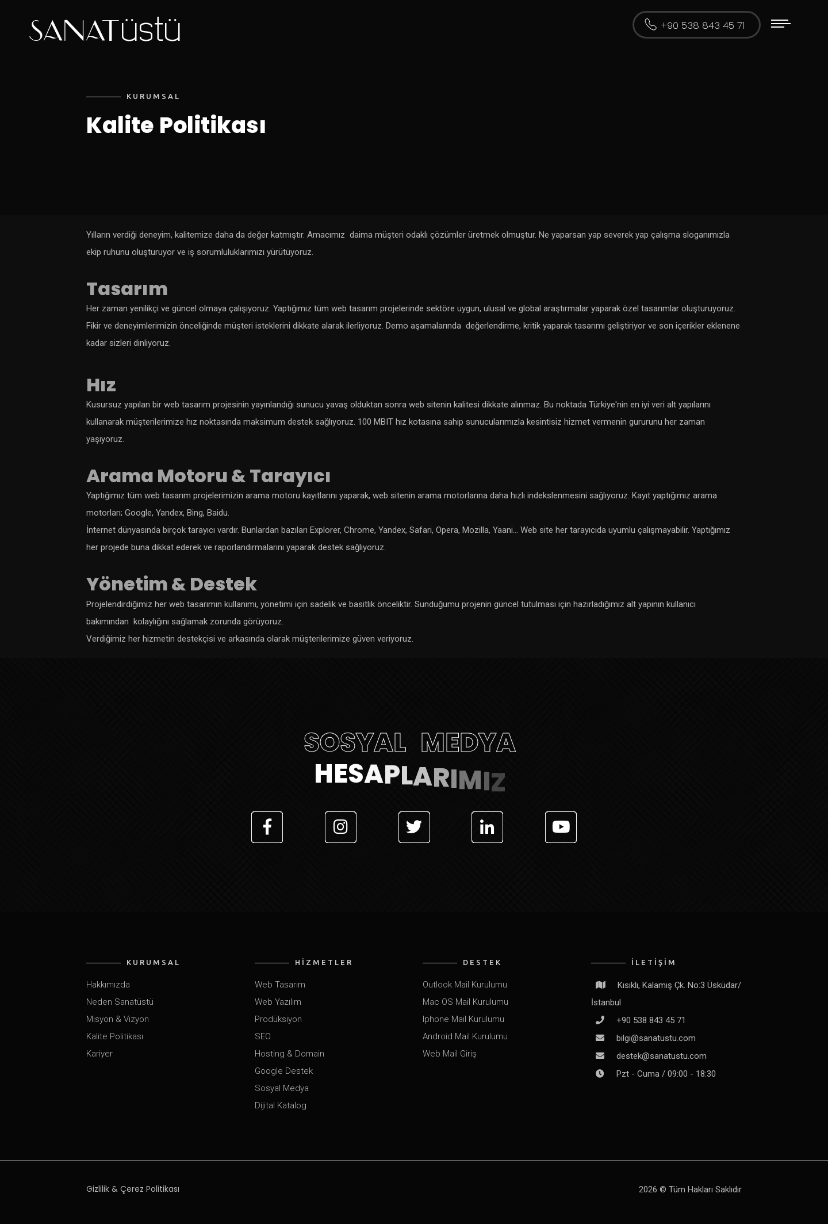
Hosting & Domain (289, 1053)
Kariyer (99, 1053)
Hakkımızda (108, 984)
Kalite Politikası (114, 1036)
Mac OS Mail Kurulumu (465, 1002)
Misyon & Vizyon (117, 1019)
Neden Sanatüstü (120, 1002)
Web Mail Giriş (450, 1053)
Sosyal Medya (282, 1088)
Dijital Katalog (280, 1105)
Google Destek (284, 1071)
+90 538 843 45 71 (703, 26)
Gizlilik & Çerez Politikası (132, 1189)
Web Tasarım (280, 984)
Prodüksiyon (278, 1019)
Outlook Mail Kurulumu (465, 984)
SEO (263, 1036)
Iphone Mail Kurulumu (463, 1019)
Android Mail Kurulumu (465, 1036)
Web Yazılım (278, 1002)
